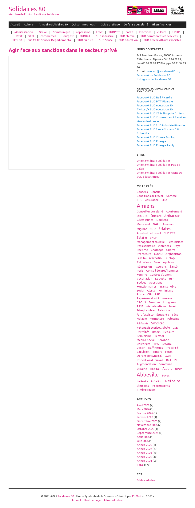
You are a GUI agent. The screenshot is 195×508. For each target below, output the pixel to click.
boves (165, 375)
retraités (143, 332)
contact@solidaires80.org (163, 71)
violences (164, 245)
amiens (146, 206)
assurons (161, 266)
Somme (171, 195)
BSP (171, 278)
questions (155, 282)
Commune (165, 364)
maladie (142, 318)
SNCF (153, 237)
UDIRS (176, 32)
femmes (154, 302)
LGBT (168, 355)
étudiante (162, 314)
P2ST (140, 306)
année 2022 (144, 456)
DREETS (142, 215)
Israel (172, 306)
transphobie (167, 286)
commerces (48, 36)
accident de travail (149, 233)
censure (168, 332)
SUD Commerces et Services (159, 36)
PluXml (136, 496)
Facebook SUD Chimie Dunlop (156, 137)
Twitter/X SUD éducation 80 (155, 109)
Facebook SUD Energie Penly (155, 145)
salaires (164, 229)
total (140, 464)
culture (161, 32)
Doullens (162, 219)
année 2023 (144, 452)
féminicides (175, 241)
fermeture (157, 318)
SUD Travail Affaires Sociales (162, 40)
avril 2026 (143, 405)
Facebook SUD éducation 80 (155, 105)
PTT (177, 360)
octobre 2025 (145, 428)
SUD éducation (128, 40)
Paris (140, 270)
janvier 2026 (145, 417)
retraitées (144, 262)
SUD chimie (127, 36)
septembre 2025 (147, 432)
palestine (163, 310)
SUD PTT (170, 233)
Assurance (152, 199)
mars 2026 (143, 409)
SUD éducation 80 (148, 176)
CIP (149, 294)
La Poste (142, 381)
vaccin (141, 347)
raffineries (155, 347)
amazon (167, 224)
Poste (141, 294)
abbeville (148, 374)
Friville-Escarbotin (149, 258)
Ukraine (142, 368)
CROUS (141, 302)
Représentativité (148, 298)
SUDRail (85, 36)
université (143, 344)
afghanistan (173, 253)
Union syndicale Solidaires (153, 160)
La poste (160, 278)
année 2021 (144, 460)
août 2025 (143, 436)
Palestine (173, 318)
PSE (157, 294)
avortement (174, 211)
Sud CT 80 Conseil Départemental (50, 40)
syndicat (157, 323)
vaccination (144, 278)
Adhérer (29, 24)
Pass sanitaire (146, 245)
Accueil (15, 24)
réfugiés (142, 323)
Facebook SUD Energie (151, 141)
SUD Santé (106, 40)
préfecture (144, 253)
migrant (142, 229)
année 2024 (144, 448)
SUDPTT (114, 32)
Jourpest (68, 36)
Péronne (163, 340)
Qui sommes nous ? (84, 24)
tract (99, 32)
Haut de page (92, 500)
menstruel (143, 224)
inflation (156, 381)
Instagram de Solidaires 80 (154, 79)
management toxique (151, 241)
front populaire (164, 262)
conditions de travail (150, 195)
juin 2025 (143, 440)
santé (173, 266)
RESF (19, 36)
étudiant (155, 215)
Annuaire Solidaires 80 (53, 24)
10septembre (146, 310)
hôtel (169, 351)
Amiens (167, 298)
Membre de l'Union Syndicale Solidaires (34, 14)
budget (141, 282)
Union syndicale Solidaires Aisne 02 (159, 172)
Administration (113, 500)
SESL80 (17, 40)
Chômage (157, 249)
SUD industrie (105, 36)
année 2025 (144, 444)
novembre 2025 (147, 424)
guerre (170, 249)
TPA (156, 344)
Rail (168, 360)
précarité (172, 347)
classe (151, 290)
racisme (142, 249)
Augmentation (146, 364)
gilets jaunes (145, 219)
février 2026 (145, 413)
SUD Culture (85, 40)
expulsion (143, 351)
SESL (31, 36)
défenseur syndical (149, 355)
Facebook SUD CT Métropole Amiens (161, 113)
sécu (175, 314)
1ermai (159, 336)
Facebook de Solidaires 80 (153, 75)
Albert (167, 368)
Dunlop (170, 258)
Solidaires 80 (27, 8)
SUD (153, 229)
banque (156, 191)
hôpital (155, 368)
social (140, 290)
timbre (157, 351)
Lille (164, 199)
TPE (139, 199)
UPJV (178, 368)
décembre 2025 (147, 421)
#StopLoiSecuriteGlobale (153, 327)
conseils (142, 191)
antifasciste (145, 314)
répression (144, 266)
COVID (158, 253)
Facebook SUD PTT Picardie (155, 101)
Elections (145, 32)
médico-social (146, 340)
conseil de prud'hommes (162, 270)
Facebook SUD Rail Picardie (154, 97)
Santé (129, 32)
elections (143, 385)
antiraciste (172, 215)
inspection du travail (150, 360)
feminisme (144, 336)
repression (83, 32)
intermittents (161, 385)
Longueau (169, 302)
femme (142, 274)
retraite (172, 381)
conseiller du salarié (150, 211)
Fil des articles (146, 480)
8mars (156, 332)
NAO (156, 224)
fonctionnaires (147, 286)
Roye (177, 245)
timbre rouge (146, 389)
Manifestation (23, 32)
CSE (175, 327)
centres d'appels (161, 274)
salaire (142, 237)
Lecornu (167, 344)
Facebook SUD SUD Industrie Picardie (161, 125)
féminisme (165, 290)
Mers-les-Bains (156, 306)
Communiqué (61, 32)
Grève (43, 32)
